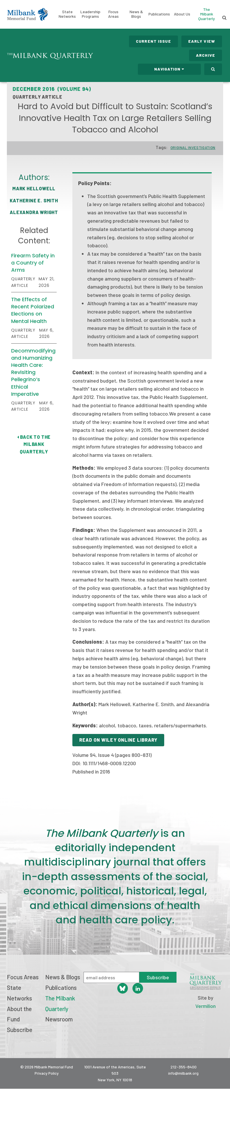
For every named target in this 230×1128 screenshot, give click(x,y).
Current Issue (153, 41)
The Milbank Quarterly (206, 14)
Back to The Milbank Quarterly (34, 444)
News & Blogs (136, 14)
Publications (159, 14)
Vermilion (205, 1006)
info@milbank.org (183, 1073)
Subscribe (19, 1029)
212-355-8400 (183, 1066)
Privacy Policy (47, 1073)
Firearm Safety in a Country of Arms (33, 262)
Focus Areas (113, 14)
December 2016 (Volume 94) (52, 89)
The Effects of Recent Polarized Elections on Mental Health (32, 310)
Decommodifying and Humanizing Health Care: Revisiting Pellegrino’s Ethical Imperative (33, 372)
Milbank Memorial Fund (27, 14)
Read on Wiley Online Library (118, 740)
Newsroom (59, 1019)
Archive (205, 55)
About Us (182, 14)
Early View (201, 41)
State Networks (67, 14)
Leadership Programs (90, 14)
